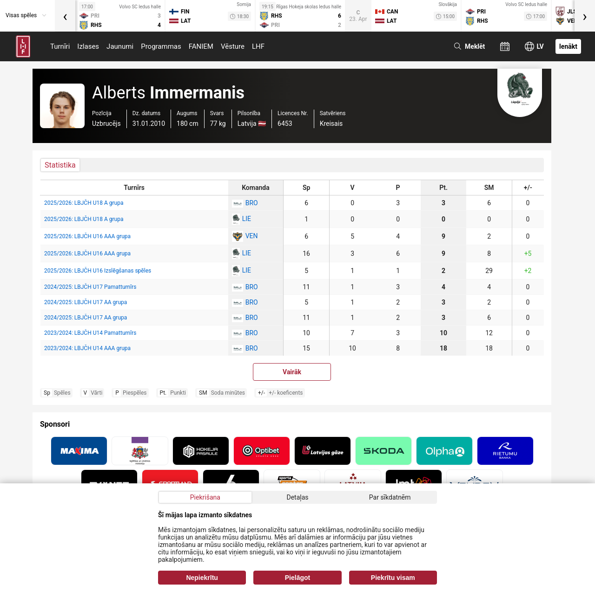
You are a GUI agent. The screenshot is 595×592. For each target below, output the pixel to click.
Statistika (60, 165)
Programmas (161, 46)
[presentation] (65, 16)
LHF (258, 46)
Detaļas (297, 497)
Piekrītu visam (393, 577)
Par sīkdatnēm (390, 497)
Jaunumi (119, 46)
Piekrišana (205, 497)
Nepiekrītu (202, 577)
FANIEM (201, 46)
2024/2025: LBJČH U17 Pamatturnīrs (90, 287)
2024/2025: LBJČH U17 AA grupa (85, 302)
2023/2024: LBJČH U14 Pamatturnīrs (90, 333)
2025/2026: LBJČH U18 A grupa (83, 203)
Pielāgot (297, 577)
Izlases (88, 46)
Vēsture (233, 46)
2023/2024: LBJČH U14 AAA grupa (87, 348)
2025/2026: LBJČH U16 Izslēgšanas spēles (97, 270)
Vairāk (292, 372)
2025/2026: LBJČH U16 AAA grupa (87, 236)
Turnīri (60, 46)
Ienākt (568, 46)
